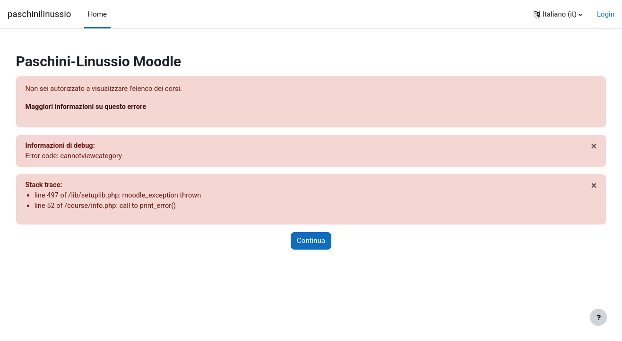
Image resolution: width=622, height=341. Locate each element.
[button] (558, 14)
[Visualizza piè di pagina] (598, 317)
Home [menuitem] (97, 14)
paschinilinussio (39, 14)
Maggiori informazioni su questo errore (105, 107)
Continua (311, 243)
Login (605, 14)
